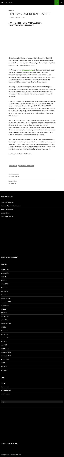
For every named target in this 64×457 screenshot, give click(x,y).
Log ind (3, 383)
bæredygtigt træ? (32, 175)
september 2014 (6, 356)
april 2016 (4, 330)
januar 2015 (4, 348)
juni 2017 (4, 312)
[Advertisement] (32, 42)
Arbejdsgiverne (27, 70)
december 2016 (6, 323)
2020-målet (13, 165)
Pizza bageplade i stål (7, 216)
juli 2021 (3, 277)
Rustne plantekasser (7, 209)
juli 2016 (3, 327)
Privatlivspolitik (5, 454)
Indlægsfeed (4, 387)
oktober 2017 (5, 305)
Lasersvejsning (5, 213)
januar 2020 (4, 284)
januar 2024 (4, 269)
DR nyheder (32, 182)
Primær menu (61, 2)
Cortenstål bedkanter (7, 202)
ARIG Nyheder (7, 2)
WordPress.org (5, 394)
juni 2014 (4, 366)
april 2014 (4, 370)
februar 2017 (5, 316)
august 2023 (5, 273)
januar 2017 (4, 320)
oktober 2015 (5, 338)
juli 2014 (3, 363)
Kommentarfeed (6, 390)
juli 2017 (3, 309)
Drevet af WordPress (16, 454)
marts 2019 (4, 291)
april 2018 (4, 294)
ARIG (24, 17)
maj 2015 (4, 345)
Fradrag (11, 10)
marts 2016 (4, 334)
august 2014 (5, 359)
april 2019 (4, 287)
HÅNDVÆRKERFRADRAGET (26, 165)
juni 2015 (4, 341)
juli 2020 (3, 280)
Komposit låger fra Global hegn (10, 206)
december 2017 (6, 298)
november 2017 (6, 302)
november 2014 (6, 352)
